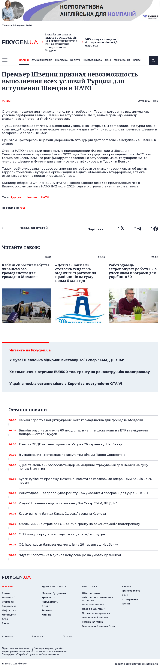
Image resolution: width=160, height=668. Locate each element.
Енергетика (9, 606)
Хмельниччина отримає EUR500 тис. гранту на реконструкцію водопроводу (79, 372)
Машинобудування (54, 593)
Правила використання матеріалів (136, 663)
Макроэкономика (93, 604)
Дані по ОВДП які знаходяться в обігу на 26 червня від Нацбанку (83, 444)
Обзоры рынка (91, 593)
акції (108, 60)
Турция (16, 197)
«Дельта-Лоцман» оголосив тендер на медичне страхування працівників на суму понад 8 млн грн (83, 467)
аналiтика (89, 586)
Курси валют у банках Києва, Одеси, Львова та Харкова (83, 513)
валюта (75, 60)
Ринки (6, 100)
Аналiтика (61, 60)
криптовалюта (92, 60)
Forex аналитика (92, 621)
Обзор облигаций (93, 608)
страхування (121, 60)
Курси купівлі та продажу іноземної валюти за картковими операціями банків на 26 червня (85, 480)
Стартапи (8, 601)
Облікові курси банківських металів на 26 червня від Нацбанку (83, 544)
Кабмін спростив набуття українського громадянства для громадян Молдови (83, 421)
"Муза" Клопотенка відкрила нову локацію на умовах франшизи (83, 556)
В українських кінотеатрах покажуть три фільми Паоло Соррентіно (83, 456)
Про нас (68, 636)
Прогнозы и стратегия (96, 613)
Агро (5, 619)
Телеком (47, 610)
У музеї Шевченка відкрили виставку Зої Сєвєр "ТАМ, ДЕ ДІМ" (67, 360)
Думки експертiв (41, 60)
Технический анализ (95, 617)
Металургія (9, 614)
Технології (8, 597)
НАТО (45, 197)
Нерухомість (50, 601)
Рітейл (46, 606)
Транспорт (48, 597)
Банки (6, 623)
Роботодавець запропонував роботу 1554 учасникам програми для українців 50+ (83, 494)
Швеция (31, 197)
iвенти (136, 60)
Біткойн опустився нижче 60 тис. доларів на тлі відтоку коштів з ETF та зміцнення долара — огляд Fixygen (59, 42)
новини (24, 60)
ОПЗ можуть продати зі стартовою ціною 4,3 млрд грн (100, 42)
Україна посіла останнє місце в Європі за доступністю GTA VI (65, 384)
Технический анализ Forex (98, 626)
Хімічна (46, 614)
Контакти (8, 636)
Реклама (37, 636)
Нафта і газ (9, 610)
